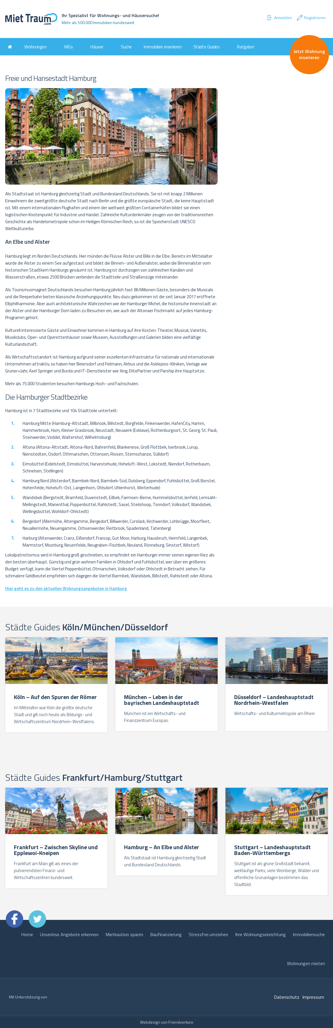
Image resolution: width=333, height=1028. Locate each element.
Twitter (37, 919)
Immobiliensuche (309, 934)
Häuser (96, 46)
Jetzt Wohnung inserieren (309, 54)
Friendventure (180, 1022)
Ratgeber (245, 46)
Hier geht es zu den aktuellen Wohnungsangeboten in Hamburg (66, 588)
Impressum (313, 997)
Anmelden (279, 17)
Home (27, 934)
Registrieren (311, 17)
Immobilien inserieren (162, 46)
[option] (56, 685)
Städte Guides (206, 46)
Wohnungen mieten (306, 963)
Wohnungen (35, 46)
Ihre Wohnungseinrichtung (260, 934)
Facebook (14, 919)
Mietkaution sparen (124, 934)
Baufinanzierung (166, 934)
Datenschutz (286, 997)
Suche (126, 46)
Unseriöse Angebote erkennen (69, 934)
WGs (68, 46)
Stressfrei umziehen (208, 934)
